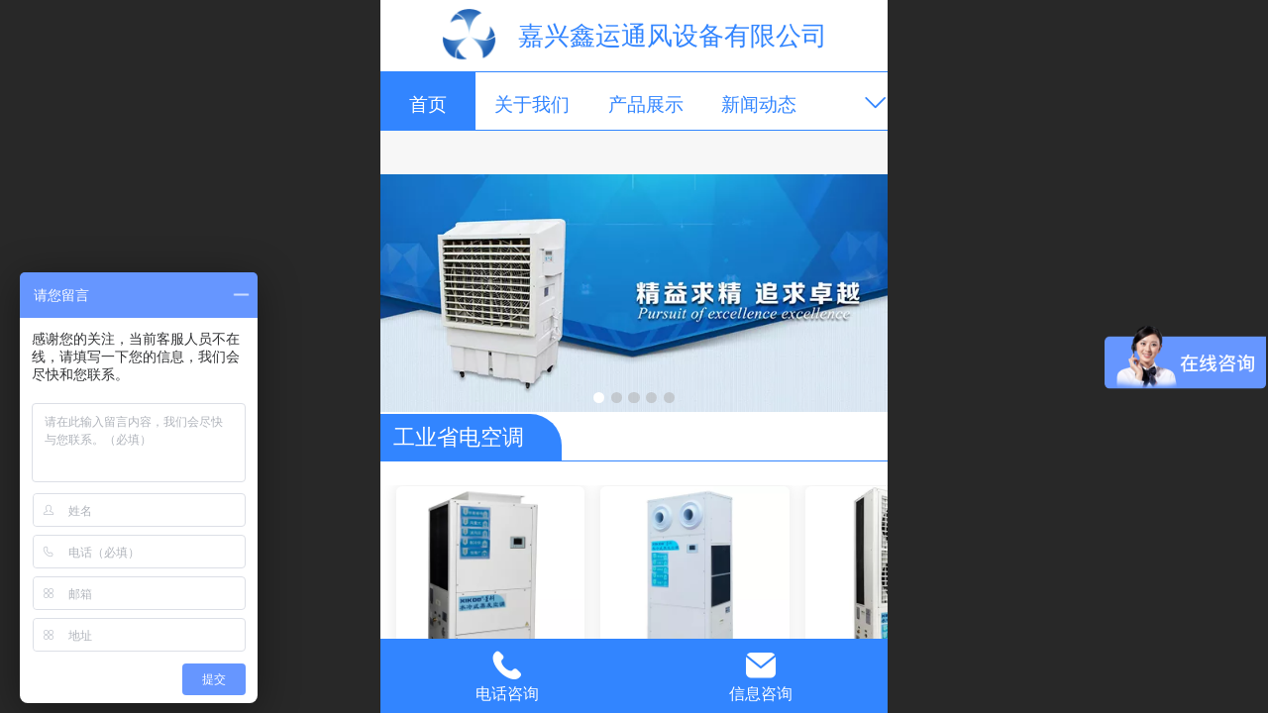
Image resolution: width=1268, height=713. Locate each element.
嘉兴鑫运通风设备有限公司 (672, 36)
